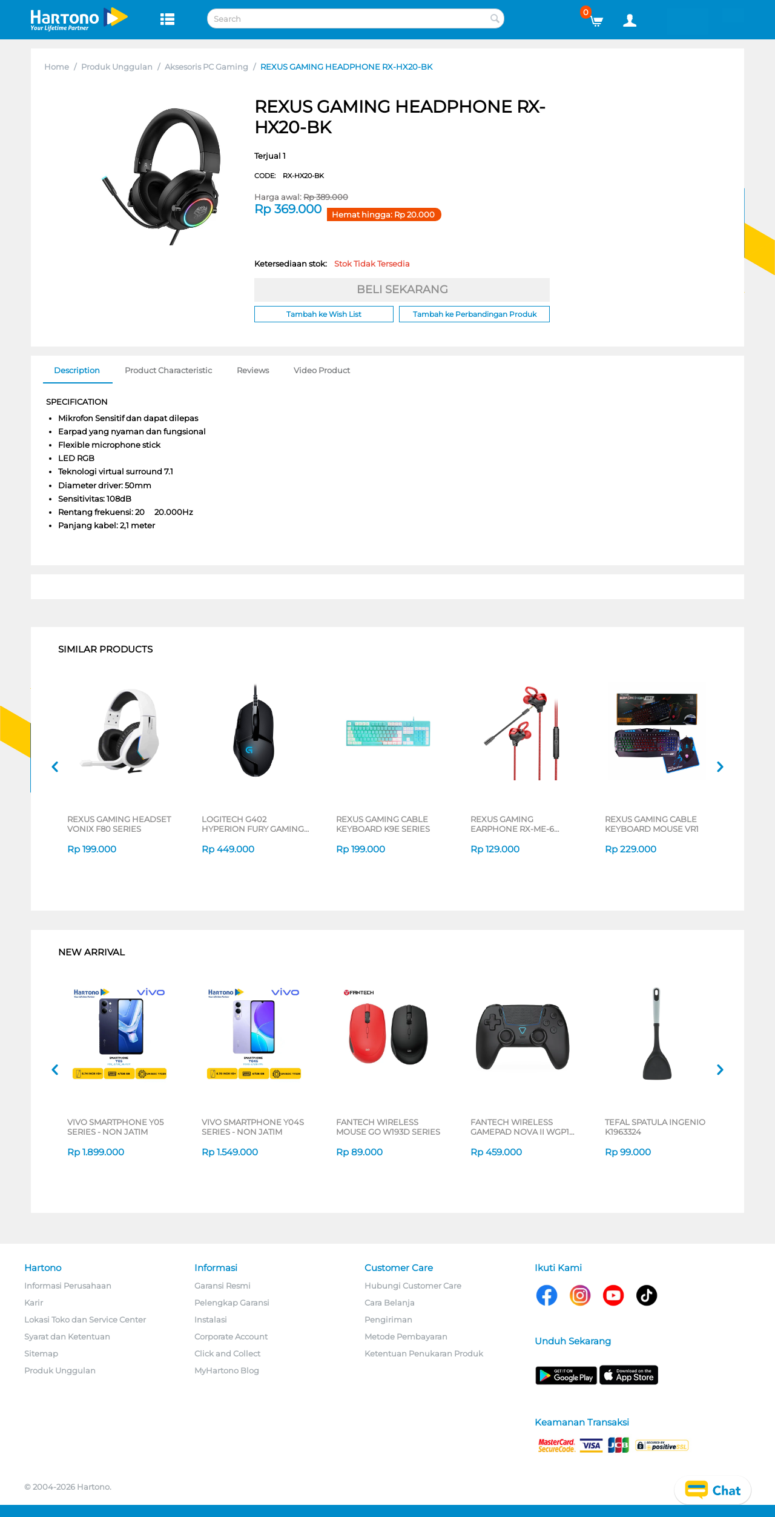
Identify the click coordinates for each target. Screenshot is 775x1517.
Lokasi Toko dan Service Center (85, 1319)
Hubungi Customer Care (412, 1285)
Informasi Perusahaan (67, 1285)
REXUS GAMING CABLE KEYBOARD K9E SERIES (383, 824)
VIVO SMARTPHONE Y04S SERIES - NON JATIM (253, 1127)
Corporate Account (231, 1336)
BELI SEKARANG (402, 289)
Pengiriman (388, 1319)
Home (56, 66)
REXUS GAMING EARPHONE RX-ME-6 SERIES (512, 824)
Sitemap (41, 1353)
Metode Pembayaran (405, 1336)
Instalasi (210, 1319)
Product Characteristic (168, 370)
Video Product (322, 370)
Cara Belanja (389, 1302)
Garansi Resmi (222, 1285)
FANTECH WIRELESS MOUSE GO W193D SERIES (388, 1127)
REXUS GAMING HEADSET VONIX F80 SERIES (119, 824)
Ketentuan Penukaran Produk (423, 1353)
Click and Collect (227, 1353)
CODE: (289, 175)
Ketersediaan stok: (332, 263)
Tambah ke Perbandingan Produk (474, 314)
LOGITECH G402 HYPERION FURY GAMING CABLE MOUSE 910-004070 (253, 824)
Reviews (253, 370)
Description (77, 370)
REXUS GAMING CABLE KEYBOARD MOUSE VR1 (652, 824)
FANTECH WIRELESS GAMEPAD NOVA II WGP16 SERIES (522, 1127)
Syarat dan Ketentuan (67, 1336)
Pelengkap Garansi (231, 1302)
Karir (33, 1302)
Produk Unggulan (117, 66)
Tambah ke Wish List (323, 314)
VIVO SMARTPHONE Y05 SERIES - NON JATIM (115, 1127)
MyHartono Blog (226, 1370)
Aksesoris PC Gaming (206, 66)
